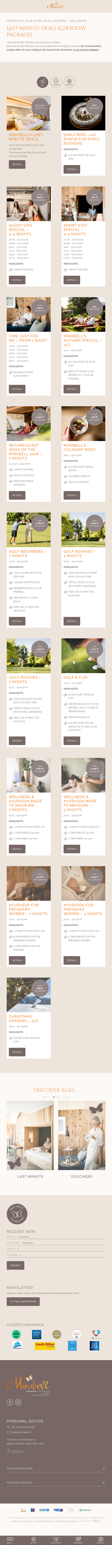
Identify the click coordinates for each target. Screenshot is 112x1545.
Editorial (15, 1521)
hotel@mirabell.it (21, 1432)
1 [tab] (54, 1097)
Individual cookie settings (66, 1521)
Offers (34, 1543)
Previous (46, 1097)
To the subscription (23, 1301)
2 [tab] (56, 1097)
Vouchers (81, 1176)
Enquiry (15, 1265)
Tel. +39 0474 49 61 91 (23, 1426)
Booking (101, 1543)
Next (65, 1097)
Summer (56, 85)
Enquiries (78, 1543)
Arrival (56, 1236)
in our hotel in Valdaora (86, 49)
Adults (56, 1249)
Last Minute (55, 1543)
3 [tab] (58, 1097)
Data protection (26, 1521)
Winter (69, 85)
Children (56, 1255)
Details (17, 164)
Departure (56, 1243)
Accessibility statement (44, 1521)
